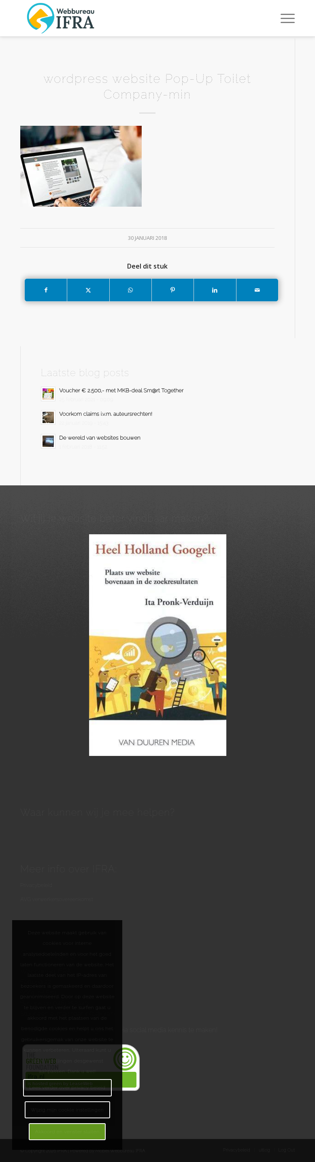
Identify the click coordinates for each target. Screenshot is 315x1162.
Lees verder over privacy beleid (67, 1087)
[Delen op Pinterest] (173, 290)
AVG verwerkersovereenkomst (56, 899)
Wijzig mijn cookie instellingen (67, 1110)
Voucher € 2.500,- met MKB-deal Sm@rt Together (121, 390)
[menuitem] (283, 18)
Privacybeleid (36, 885)
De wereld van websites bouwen (99, 438)
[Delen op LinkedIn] (215, 290)
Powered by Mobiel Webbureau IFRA (107, 1150)
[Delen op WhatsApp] (130, 290)
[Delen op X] (88, 290)
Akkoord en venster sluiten (67, 1131)
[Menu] (283, 18)
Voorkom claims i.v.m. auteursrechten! (105, 414)
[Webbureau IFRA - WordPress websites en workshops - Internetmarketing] (62, 18)
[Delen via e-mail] (257, 290)
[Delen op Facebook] (46, 290)
